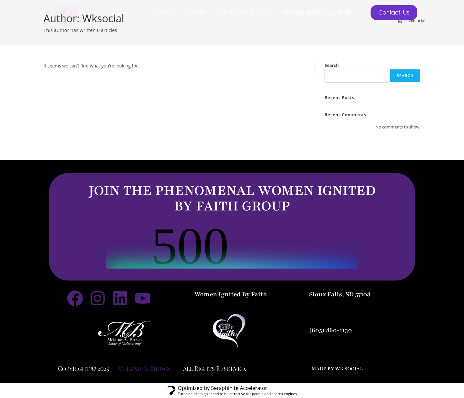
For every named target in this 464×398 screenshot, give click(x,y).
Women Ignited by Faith (317, 12)
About (196, 12)
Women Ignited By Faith (230, 294)
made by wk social (337, 368)
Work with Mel (244, 12)
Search (331, 65)
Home (167, 12)
